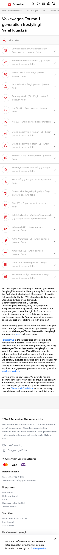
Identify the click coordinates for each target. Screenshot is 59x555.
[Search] (4, 40)
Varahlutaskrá (9, 506)
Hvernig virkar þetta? (13, 503)
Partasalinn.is (8, 339)
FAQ (4, 499)
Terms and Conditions (22, 388)
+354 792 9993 (16, 477)
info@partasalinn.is (11, 371)
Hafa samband (9, 496)
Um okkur (7, 492)
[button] (29, 50)
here (18, 334)
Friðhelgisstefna (38, 548)
